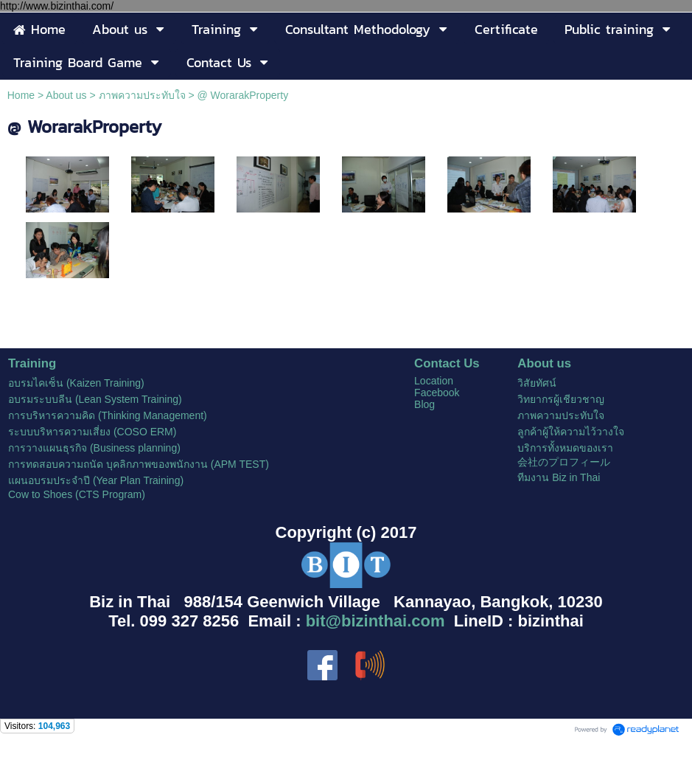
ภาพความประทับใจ (142, 95)
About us (66, 95)
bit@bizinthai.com (375, 621)
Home (21, 95)
